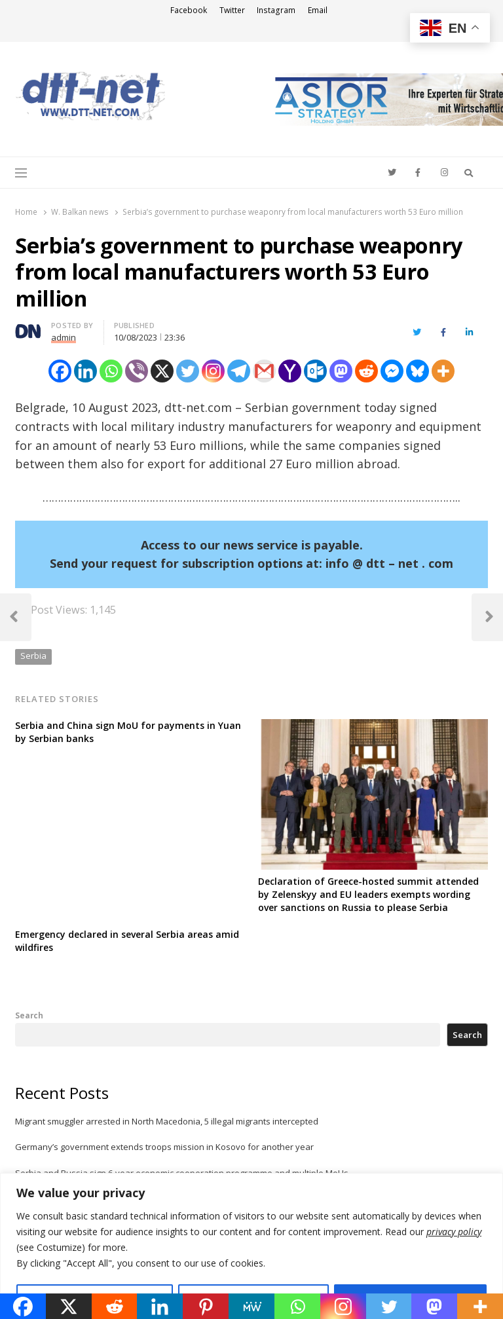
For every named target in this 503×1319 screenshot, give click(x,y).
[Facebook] (59, 371)
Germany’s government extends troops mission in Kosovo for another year (164, 1147)
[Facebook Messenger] (392, 371)
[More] (443, 371)
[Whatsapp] (111, 371)
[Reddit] (366, 371)
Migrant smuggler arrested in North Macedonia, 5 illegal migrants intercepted (166, 1121)
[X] (162, 371)
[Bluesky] (417, 371)
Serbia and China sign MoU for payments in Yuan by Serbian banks (128, 732)
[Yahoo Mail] (289, 371)
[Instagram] (213, 371)
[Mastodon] (340, 371)
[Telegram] (238, 371)
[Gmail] (264, 371)
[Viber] (136, 371)
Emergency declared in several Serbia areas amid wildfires (127, 941)
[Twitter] (187, 371)
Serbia (33, 655)
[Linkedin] (85, 371)
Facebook (188, 10)
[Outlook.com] (315, 371)
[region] (251, 1246)
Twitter (232, 10)
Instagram (276, 10)
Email (317, 10)
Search (29, 1015)
